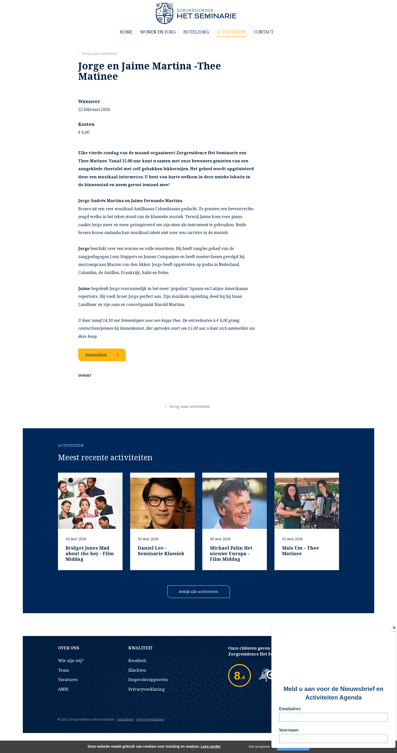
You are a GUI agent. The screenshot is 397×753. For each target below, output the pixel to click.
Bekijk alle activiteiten (198, 591)
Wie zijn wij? (71, 660)
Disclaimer (125, 719)
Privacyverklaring (146, 689)
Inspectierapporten (148, 679)
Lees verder (211, 746)
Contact (263, 32)
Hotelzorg (196, 32)
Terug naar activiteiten (189, 406)
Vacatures (68, 679)
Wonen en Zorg (158, 32)
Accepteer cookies (293, 746)
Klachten (137, 670)
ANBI (63, 689)
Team (63, 670)
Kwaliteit (137, 660)
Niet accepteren (259, 746)
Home (126, 32)
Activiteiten (231, 32)
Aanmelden (96, 355)
